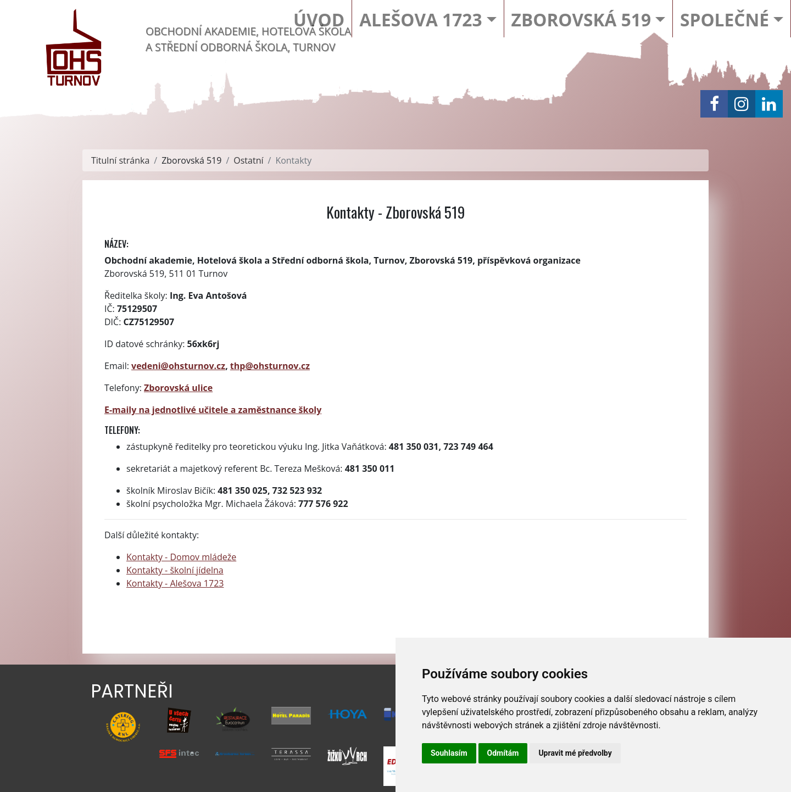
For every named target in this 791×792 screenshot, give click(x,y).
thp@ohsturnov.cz (270, 366)
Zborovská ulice (178, 388)
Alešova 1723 (420, 19)
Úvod (318, 19)
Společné (724, 19)
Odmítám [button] (503, 753)
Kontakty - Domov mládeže (181, 557)
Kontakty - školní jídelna (175, 570)
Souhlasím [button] (449, 753)
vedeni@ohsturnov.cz (178, 366)
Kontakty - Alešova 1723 (175, 583)
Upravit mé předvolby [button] (574, 753)
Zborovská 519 (581, 19)
